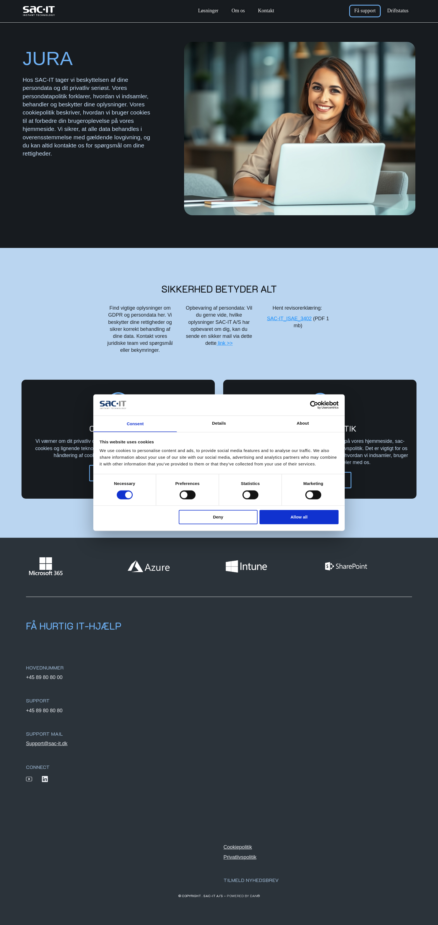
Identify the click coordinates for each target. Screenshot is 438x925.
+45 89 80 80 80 (44, 710)
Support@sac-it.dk (46, 743)
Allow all (299, 517)
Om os (238, 10)
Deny (218, 517)
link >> (224, 343)
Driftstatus (397, 10)
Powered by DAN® (243, 895)
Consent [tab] (135, 424)
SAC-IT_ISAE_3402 (289, 318)
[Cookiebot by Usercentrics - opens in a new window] (314, 404)
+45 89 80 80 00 (44, 677)
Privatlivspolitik (239, 857)
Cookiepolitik (237, 847)
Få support (365, 10)
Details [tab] (219, 423)
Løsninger (208, 10)
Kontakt (266, 10)
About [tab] (303, 423)
